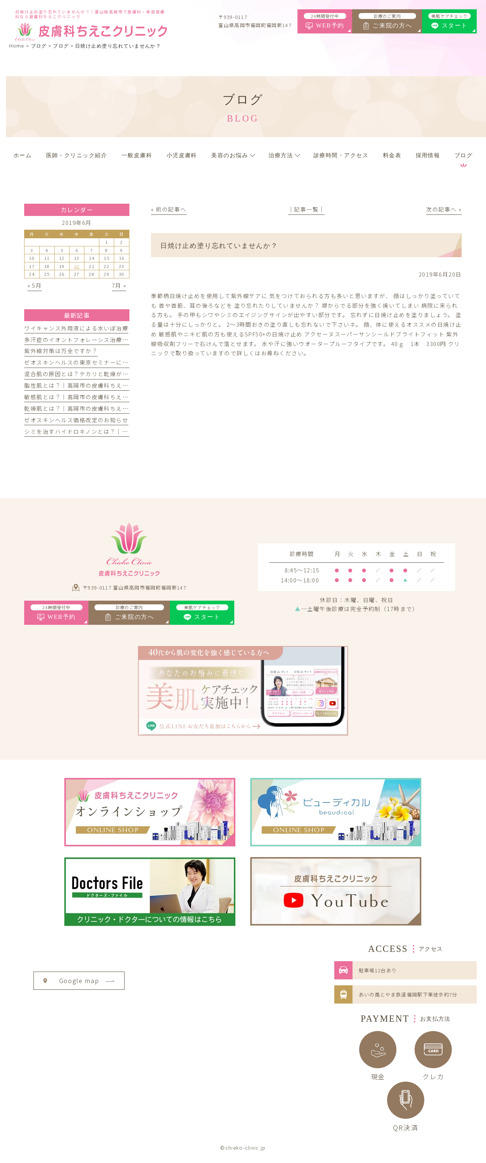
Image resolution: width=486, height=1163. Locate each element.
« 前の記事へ (168, 209)
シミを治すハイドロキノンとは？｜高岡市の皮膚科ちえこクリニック (119, 431)
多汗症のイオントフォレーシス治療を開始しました (94, 339)
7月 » (119, 285)
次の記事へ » (443, 209)
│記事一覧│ (306, 209)
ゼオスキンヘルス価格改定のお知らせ (76, 420)
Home (17, 46)
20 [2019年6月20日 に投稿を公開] (77, 266)
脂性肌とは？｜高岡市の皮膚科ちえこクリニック (91, 385)
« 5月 (35, 285)
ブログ (61, 46)
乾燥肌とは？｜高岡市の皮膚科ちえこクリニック (91, 408)
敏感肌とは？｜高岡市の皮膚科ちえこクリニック (91, 397)
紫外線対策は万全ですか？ (61, 351)
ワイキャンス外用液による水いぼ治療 (76, 328)
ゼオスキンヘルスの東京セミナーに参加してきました (97, 362)
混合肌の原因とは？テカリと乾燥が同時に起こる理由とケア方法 (113, 374)
